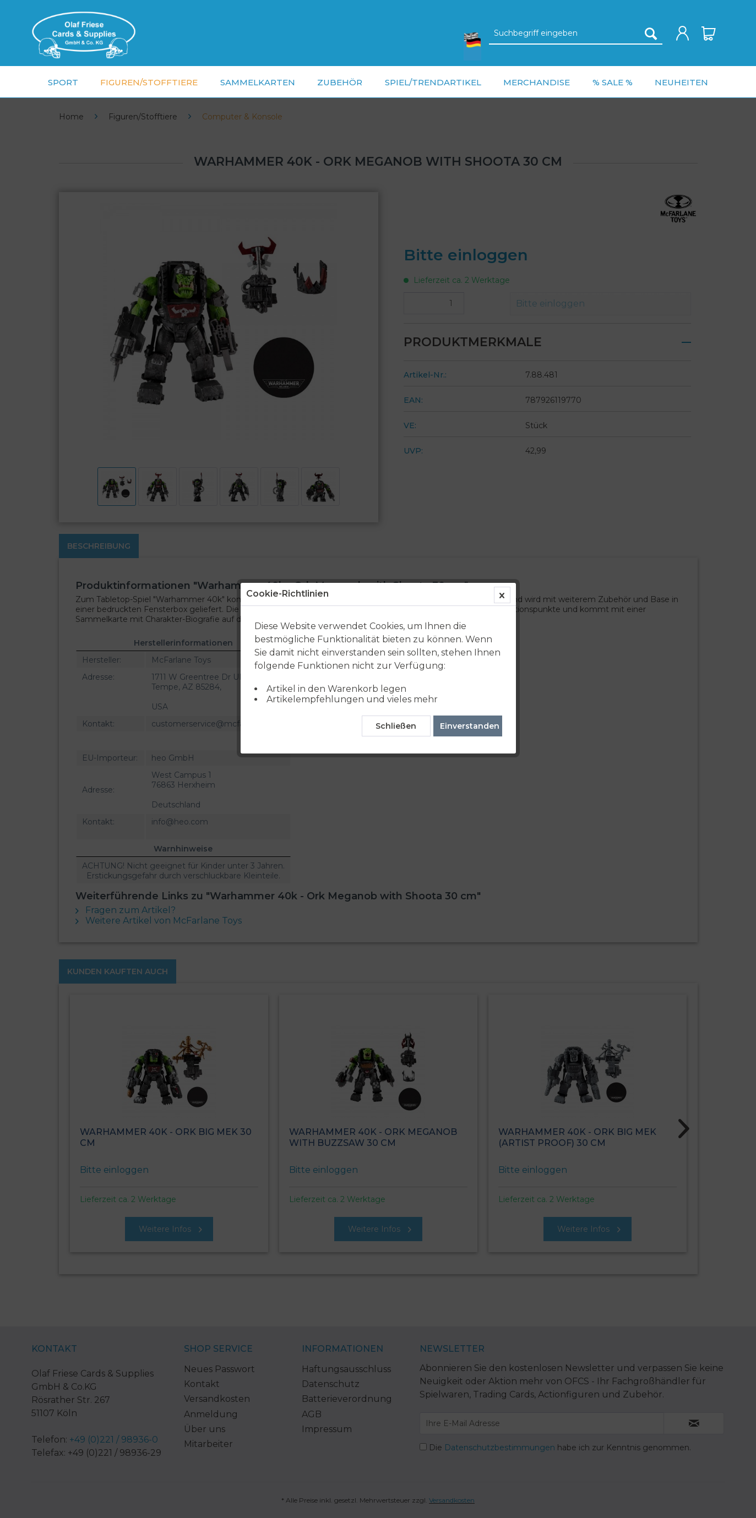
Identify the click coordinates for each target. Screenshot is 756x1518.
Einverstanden (469, 256)
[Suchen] (650, 34)
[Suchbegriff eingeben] (575, 34)
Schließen (396, 256)
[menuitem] (83, 35)
